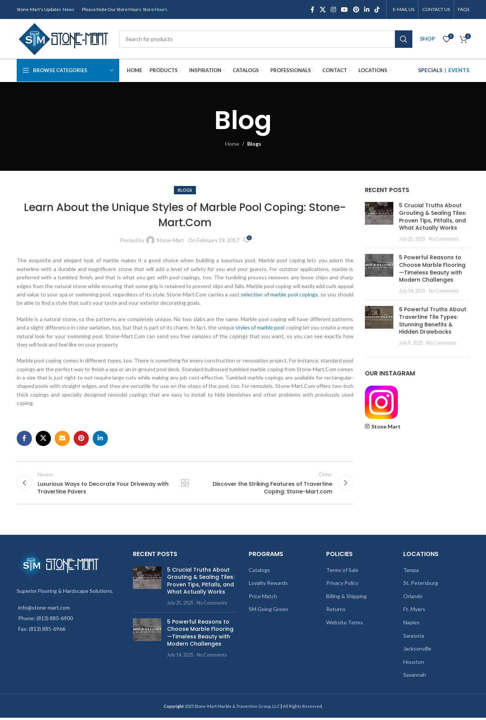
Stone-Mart (170, 240)
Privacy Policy (342, 585)
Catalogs (259, 572)
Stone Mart (386, 426)
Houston (413, 664)
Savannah (414, 677)
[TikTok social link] (377, 9)
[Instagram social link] (333, 9)
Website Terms (344, 624)
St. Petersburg (420, 585)
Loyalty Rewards (268, 585)
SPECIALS (430, 70)
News (68, 9)
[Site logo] (64, 38)
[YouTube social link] (344, 9)
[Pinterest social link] (355, 9)
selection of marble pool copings (279, 294)
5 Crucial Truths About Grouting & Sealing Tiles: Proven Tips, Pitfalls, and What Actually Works (432, 217)
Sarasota (413, 638)
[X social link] (322, 9)
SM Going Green (268, 611)
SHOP (427, 38)
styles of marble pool (260, 327)
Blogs (254, 143)
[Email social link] (62, 438)
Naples (411, 624)
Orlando (413, 598)
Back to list (185, 484)
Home (232, 143)
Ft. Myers (414, 611)
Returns (336, 611)
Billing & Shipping (346, 598)
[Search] (265, 39)
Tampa (411, 572)
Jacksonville (417, 651)
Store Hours (155, 9)
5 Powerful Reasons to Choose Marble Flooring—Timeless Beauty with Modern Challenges (432, 269)
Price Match (263, 598)
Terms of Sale (342, 572)
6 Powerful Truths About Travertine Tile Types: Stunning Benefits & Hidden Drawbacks (432, 321)
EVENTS (458, 70)
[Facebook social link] (312, 9)
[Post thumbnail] (379, 222)
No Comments (444, 239)
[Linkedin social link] (366, 9)
